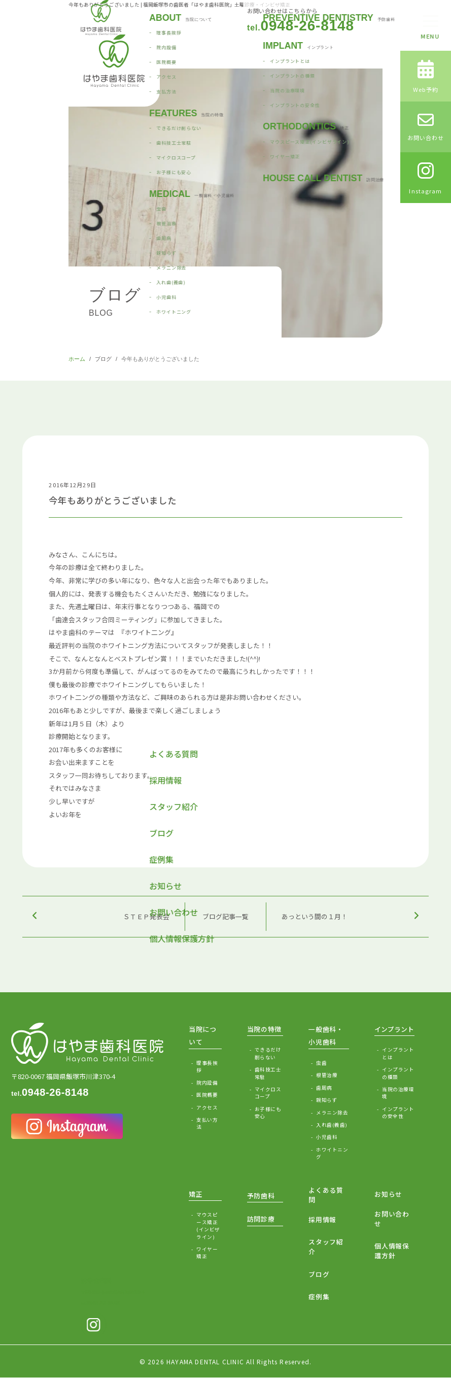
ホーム (76, 359)
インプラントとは (398, 1053)
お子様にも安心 (268, 1112)
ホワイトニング (332, 1153)
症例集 (318, 1296)
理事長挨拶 (207, 1066)
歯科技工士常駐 (268, 1073)
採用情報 (322, 1219)
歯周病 (324, 1087)
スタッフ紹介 (325, 1246)
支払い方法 (207, 1123)
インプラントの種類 (398, 1073)
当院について (203, 1035)
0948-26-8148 (300, 26)
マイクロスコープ (268, 1093)
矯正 (195, 1194)
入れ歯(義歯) (331, 1124)
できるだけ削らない (268, 1053)
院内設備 (207, 1082)
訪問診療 (261, 1219)
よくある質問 (325, 1194)
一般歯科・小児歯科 (325, 1035)
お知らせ (388, 1194)
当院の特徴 (264, 1029)
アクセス (207, 1107)
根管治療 (326, 1075)
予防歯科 (261, 1195)
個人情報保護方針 (391, 1250)
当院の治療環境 (398, 1093)
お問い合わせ (391, 1218)
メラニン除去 (332, 1112)
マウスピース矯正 (209, 1225)
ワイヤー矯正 (207, 1253)
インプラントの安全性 (398, 1112)
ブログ (103, 359)
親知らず (326, 1099)
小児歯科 (326, 1136)
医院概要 (207, 1094)
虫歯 (321, 1062)
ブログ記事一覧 (225, 916)
